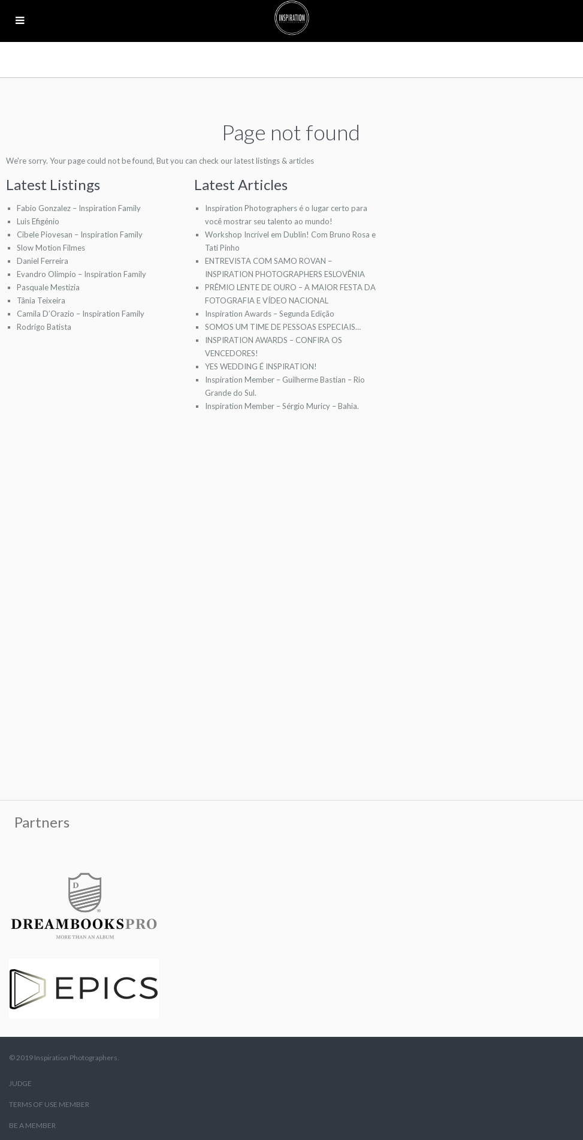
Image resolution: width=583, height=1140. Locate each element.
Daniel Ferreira (42, 261)
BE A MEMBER (32, 1125)
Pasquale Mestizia (48, 287)
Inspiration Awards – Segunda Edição (269, 313)
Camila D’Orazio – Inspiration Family (80, 313)
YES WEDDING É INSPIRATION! (261, 366)
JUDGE (20, 1083)
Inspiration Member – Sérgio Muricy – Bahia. (282, 406)
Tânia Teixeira (41, 300)
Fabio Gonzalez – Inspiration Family (79, 208)
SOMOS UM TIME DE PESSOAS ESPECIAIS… (283, 327)
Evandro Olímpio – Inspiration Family (81, 274)
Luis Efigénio (38, 221)
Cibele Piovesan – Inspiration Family (80, 234)
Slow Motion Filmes (51, 247)
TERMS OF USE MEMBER (49, 1104)
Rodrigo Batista (44, 327)
